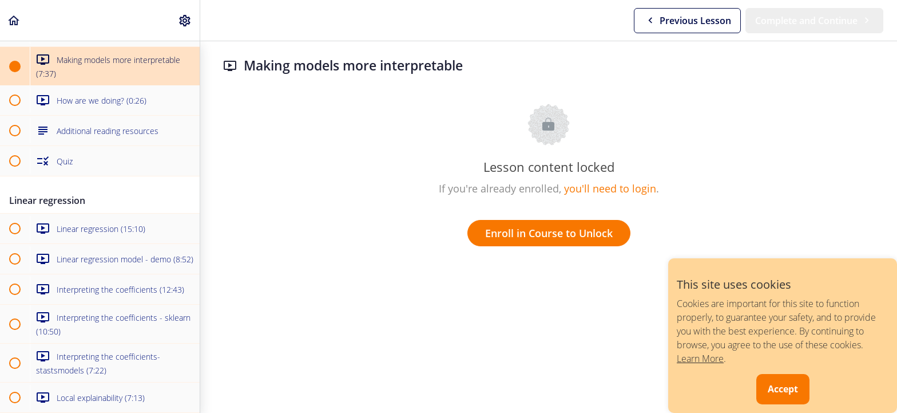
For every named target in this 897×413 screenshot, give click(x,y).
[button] (14, 20)
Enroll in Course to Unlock (549, 233)
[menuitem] (185, 20)
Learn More (700, 358)
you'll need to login (610, 188)
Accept (783, 389)
